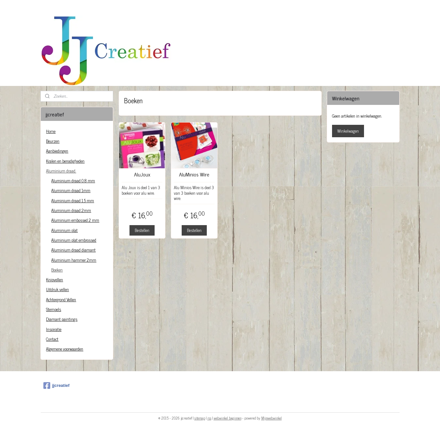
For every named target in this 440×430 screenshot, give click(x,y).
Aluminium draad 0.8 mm (73, 180)
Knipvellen (54, 279)
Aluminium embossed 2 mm (75, 220)
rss (209, 418)
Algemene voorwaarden (64, 348)
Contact (52, 339)
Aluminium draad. (61, 170)
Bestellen (142, 230)
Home (50, 131)
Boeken (57, 269)
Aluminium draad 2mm (71, 210)
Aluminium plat (64, 230)
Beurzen (52, 141)
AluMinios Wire (194, 174)
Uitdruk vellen (57, 289)
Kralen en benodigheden (65, 160)
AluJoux (142, 174)
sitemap (199, 418)
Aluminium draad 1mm (70, 190)
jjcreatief (56, 385)
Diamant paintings (61, 319)
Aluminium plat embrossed (73, 240)
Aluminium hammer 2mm (73, 259)
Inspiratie (53, 329)
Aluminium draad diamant (73, 249)
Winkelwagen (348, 130)
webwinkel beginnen (227, 418)
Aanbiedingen (57, 150)
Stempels (53, 309)
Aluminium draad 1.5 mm (72, 200)
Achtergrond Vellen (61, 299)
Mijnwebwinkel (271, 418)
